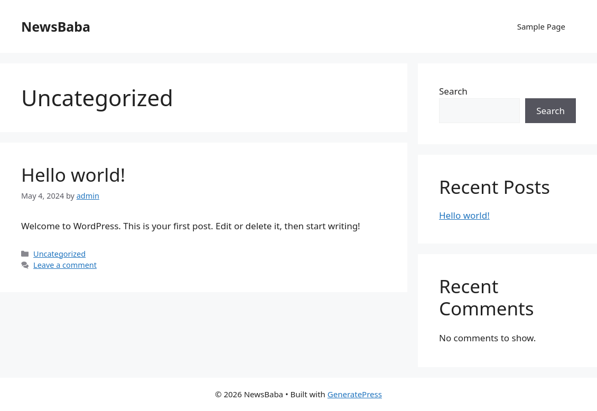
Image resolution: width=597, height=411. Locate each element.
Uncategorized (59, 254)
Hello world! (73, 174)
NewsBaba (55, 26)
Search (453, 91)
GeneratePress (355, 394)
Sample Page (541, 26)
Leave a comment (65, 265)
